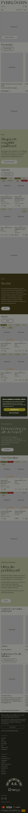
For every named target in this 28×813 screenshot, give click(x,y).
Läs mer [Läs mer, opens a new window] (12, 406)
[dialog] (14, 406)
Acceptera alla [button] (14, 409)
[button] (14, 412)
